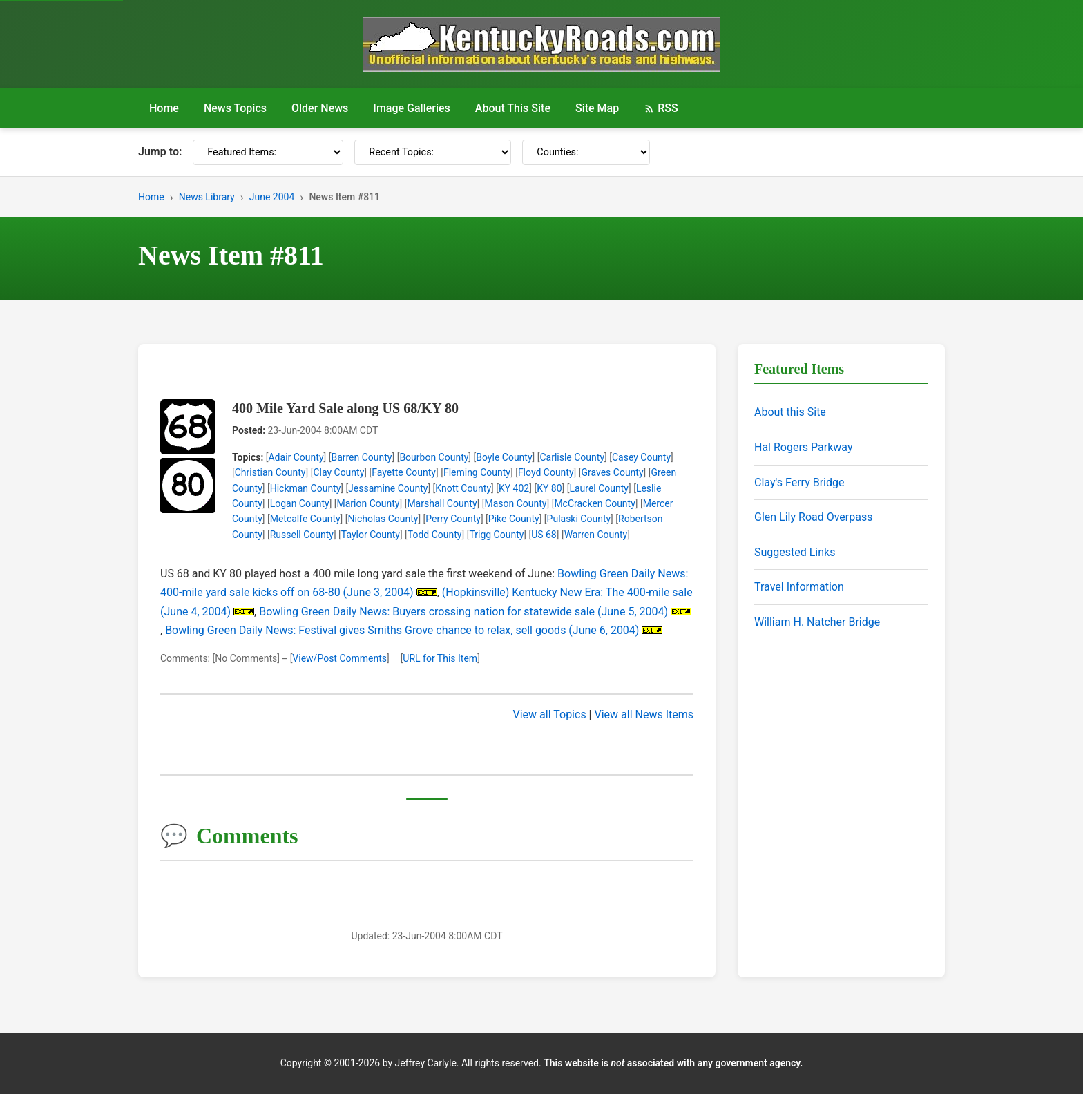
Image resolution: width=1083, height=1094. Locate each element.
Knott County (463, 488)
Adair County (295, 457)
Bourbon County (433, 457)
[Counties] (586, 152)
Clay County (338, 472)
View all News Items (643, 714)
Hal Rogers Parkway (803, 447)
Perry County (453, 518)
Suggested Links (794, 552)
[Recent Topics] (432, 152)
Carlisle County (571, 457)
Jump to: (160, 151)
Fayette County (404, 472)
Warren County (596, 534)
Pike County (513, 518)
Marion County (368, 503)
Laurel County (599, 488)
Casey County (641, 457)
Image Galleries (411, 108)
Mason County (515, 503)
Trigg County (496, 534)
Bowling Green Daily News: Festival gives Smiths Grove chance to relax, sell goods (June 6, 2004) (402, 630)
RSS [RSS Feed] (661, 108)
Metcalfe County (305, 518)
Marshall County (442, 503)
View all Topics (549, 714)
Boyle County (504, 457)
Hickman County (305, 488)
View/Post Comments (339, 658)
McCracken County (594, 503)
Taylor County (370, 534)
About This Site (512, 108)
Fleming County (476, 472)
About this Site (790, 412)
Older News (319, 108)
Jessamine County (388, 488)
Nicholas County (383, 518)
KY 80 (549, 488)
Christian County (270, 472)
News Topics (235, 108)
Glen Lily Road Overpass (813, 517)
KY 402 (514, 488)
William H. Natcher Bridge (817, 621)
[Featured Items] (268, 152)
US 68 (544, 534)
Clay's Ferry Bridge (799, 482)
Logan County (299, 503)
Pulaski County (579, 518)
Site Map (597, 108)
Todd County (435, 534)
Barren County (361, 457)
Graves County (612, 472)
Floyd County (546, 472)
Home (164, 108)
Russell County (302, 534)
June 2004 (272, 196)
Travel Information (799, 586)
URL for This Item (440, 658)
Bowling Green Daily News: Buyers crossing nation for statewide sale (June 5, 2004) (463, 611)
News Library (207, 196)
